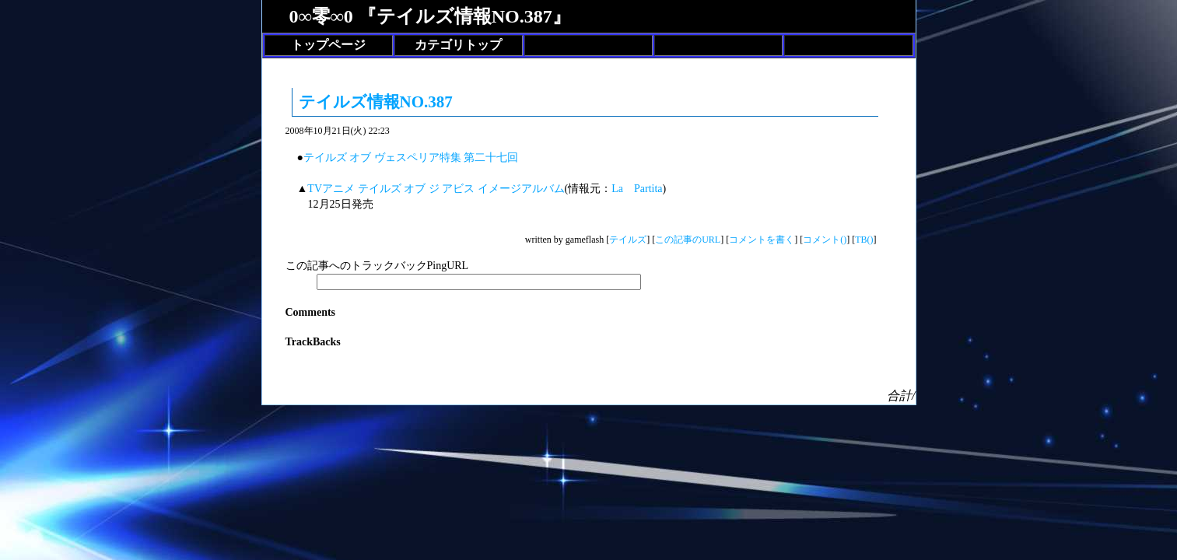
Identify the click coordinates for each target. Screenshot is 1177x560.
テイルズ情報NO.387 (376, 102)
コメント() (824, 239)
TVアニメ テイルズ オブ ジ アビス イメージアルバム (435, 188)
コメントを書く (761, 239)
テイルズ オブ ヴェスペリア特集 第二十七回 (411, 157)
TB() (864, 239)
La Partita (636, 188)
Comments (310, 312)
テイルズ (627, 239)
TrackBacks (313, 342)
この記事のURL (687, 239)
